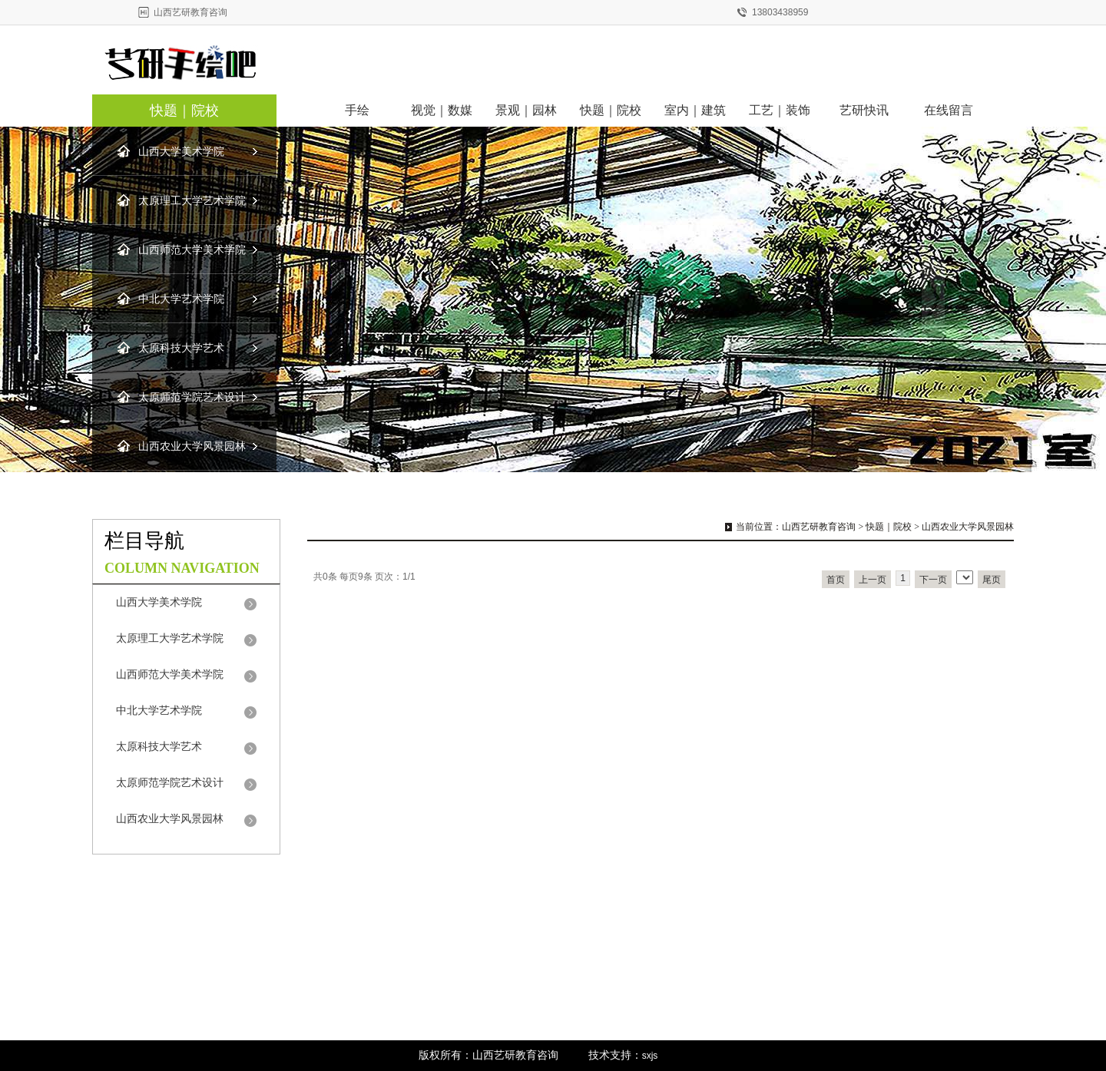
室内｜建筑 (695, 110)
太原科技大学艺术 (181, 348)
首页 (835, 579)
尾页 (991, 579)
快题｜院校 (184, 110)
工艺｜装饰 (779, 110)
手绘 (357, 110)
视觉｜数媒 (441, 110)
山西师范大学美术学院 (192, 250)
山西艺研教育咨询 (819, 526)
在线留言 (948, 110)
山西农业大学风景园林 (192, 446)
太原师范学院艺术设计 (192, 397)
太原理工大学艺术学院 (192, 201)
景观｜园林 (526, 110)
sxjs (650, 1055)
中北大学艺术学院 (181, 299)
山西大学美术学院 (181, 151)
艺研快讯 (864, 110)
